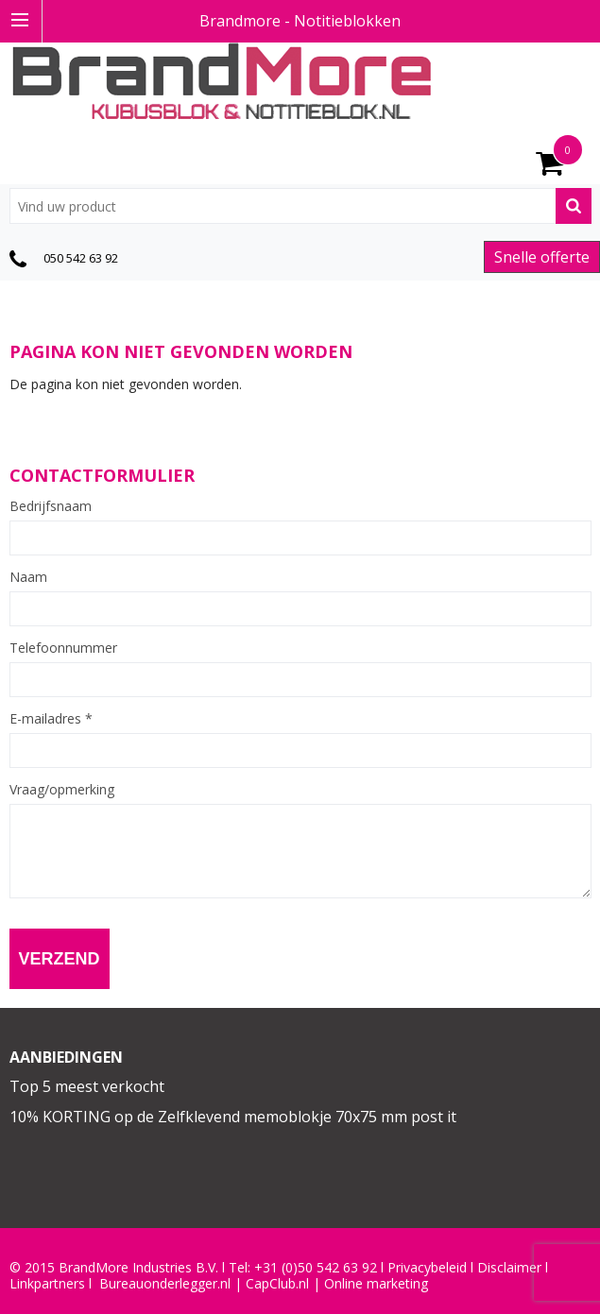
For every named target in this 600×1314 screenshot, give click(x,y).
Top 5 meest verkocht (86, 1086)
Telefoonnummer (63, 648)
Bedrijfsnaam (50, 506)
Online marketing (376, 1283)
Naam (28, 577)
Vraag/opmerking (61, 789)
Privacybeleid (427, 1267)
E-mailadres (51, 718)
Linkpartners (47, 1283)
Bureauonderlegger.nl (165, 1283)
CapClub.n (276, 1283)
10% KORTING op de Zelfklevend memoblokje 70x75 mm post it (232, 1116)
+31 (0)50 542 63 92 (315, 1267)
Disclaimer (509, 1267)
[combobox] (300, 206)
